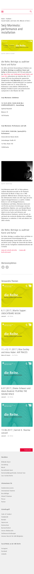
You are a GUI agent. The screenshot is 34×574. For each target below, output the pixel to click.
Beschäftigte (5, 493)
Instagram (4, 548)
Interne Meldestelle (7, 530)
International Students (8, 491)
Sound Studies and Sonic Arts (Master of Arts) (15, 21)
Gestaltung (4, 464)
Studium (8, 19)
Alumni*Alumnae (6, 496)
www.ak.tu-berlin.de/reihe (9, 250)
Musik (3, 467)
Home (3, 19)
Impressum (4, 522)
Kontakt (3, 519)
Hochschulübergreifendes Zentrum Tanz (13, 473)
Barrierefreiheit (6, 528)
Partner (3, 502)
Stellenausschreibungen (8, 533)
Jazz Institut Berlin (7, 476)
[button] (31, 11)
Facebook (4, 551)
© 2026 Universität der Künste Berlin (10, 561)
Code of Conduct (6, 514)
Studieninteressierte (7, 488)
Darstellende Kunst (7, 470)
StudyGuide (26, 450)
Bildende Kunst (6, 462)
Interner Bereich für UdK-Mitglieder (12, 536)
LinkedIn (4, 554)
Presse (3, 499)
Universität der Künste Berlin (8, 3)
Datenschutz (5, 525)
